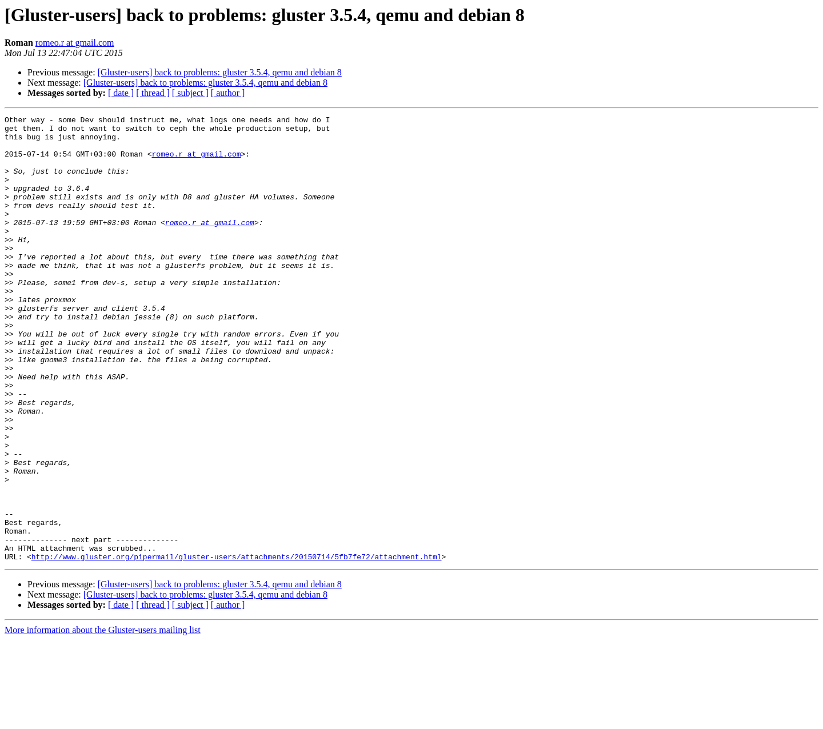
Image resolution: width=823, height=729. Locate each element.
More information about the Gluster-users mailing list (103, 719)
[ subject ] (190, 93)
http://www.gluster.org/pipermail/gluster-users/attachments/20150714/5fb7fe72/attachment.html (236, 645)
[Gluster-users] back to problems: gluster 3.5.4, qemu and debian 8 (220, 72)
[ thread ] (153, 93)
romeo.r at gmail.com (74, 42)
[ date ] (121, 93)
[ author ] (228, 93)
